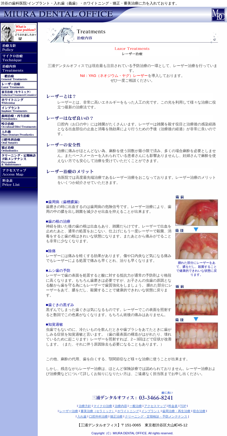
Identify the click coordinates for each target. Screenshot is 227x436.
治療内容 (121, 406)
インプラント (150, 411)
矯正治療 (116, 416)
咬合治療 (199, 411)
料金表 (173, 406)
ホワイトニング (128, 411)
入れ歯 (82, 416)
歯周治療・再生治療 (176, 411)
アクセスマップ (155, 406)
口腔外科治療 (98, 416)
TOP (183, 406)
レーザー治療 (68, 411)
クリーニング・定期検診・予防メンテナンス (156, 416)
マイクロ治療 (102, 406)
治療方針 (85, 406)
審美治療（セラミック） (98, 411)
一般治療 (135, 406)
